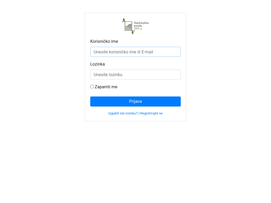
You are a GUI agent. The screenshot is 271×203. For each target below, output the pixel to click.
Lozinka (97, 64)
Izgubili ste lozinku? (123, 113)
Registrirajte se (151, 113)
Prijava (135, 101)
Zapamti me (104, 86)
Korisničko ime (104, 41)
